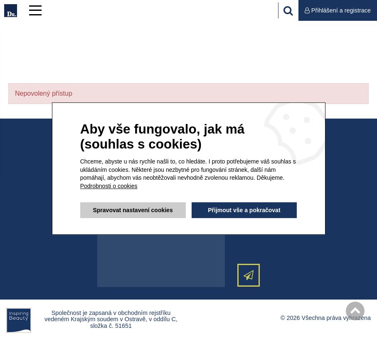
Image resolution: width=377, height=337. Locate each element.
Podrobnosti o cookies (109, 186)
